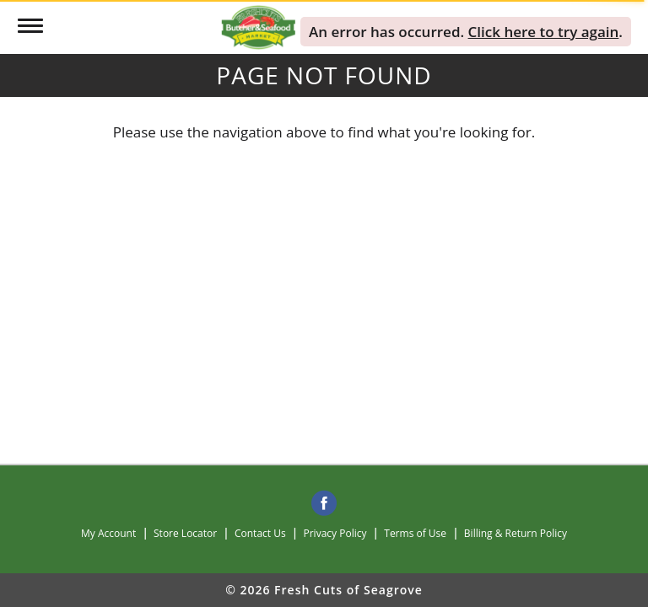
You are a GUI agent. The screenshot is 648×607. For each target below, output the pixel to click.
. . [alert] (466, 31)
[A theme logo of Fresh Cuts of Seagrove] (258, 25)
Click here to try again (543, 31)
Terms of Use (415, 533)
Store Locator (185, 533)
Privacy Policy (335, 533)
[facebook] (324, 504)
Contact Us (260, 533)
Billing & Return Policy (515, 533)
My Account (108, 533)
